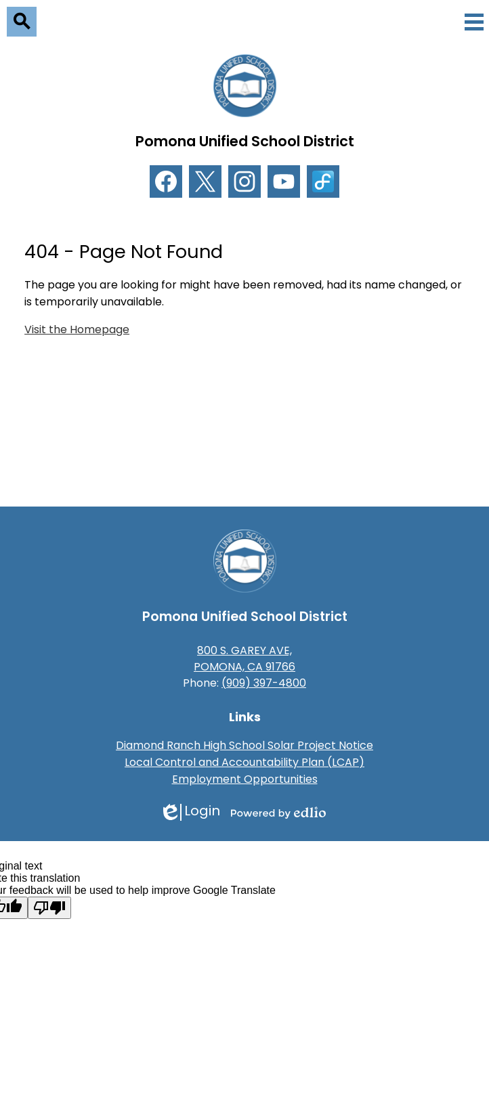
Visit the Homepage (76, 329)
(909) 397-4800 (263, 683)
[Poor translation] (49, 908)
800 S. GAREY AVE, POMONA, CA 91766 (244, 658)
